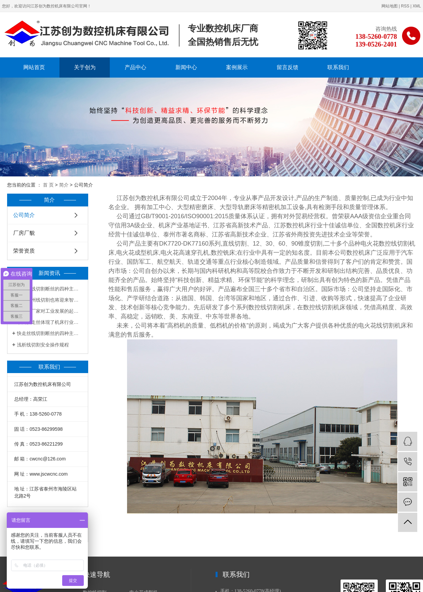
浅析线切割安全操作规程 (43, 344)
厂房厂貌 (24, 233)
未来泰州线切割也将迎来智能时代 (50, 300)
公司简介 (24, 215)
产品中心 (135, 67)
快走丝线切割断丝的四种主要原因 (50, 288)
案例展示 (237, 67)
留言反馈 (287, 67)
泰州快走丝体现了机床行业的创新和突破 (50, 322)
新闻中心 (186, 67)
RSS (405, 6)
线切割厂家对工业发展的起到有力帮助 (50, 311)
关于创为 (85, 67)
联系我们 (338, 67)
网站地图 (389, 6)
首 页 (48, 185)
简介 (64, 185)
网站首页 (34, 67)
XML (417, 6)
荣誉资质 (24, 251)
